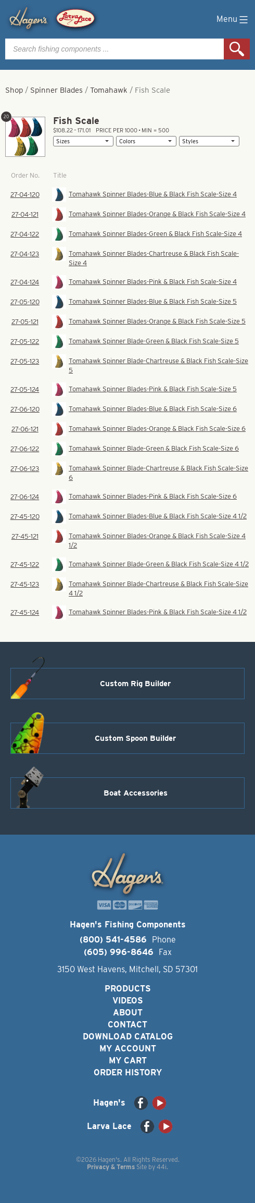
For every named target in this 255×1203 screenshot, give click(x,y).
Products (128, 989)
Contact (127, 1025)
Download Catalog (128, 1036)
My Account (127, 1048)
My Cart (128, 1060)
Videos (127, 1001)
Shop (14, 90)
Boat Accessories (136, 793)
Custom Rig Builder (135, 683)
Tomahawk (109, 90)
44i (162, 1167)
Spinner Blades (56, 90)
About (128, 1013)
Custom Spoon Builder (135, 738)
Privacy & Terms (111, 1167)
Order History (128, 1072)
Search (237, 49)
